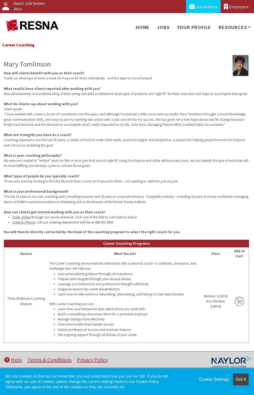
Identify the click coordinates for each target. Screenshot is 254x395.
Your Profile (194, 27)
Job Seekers (203, 6)
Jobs (163, 27)
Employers (236, 6)
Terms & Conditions (49, 359)
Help (13, 359)
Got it (241, 379)
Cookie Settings (214, 379)
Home (142, 27)
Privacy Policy (92, 359)
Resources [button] (233, 27)
